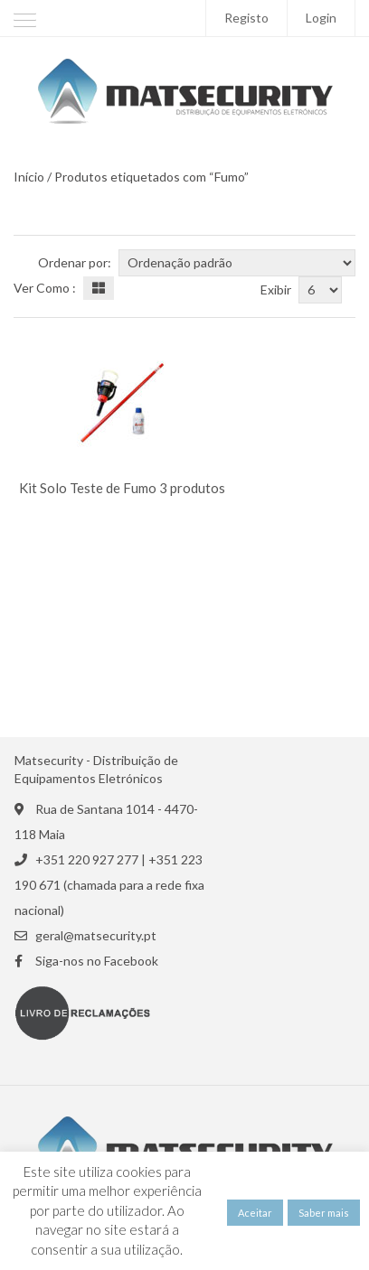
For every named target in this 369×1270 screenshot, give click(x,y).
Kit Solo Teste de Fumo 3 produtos (122, 488)
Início (29, 177)
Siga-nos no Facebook (96, 961)
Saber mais (323, 1213)
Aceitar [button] (255, 1213)
